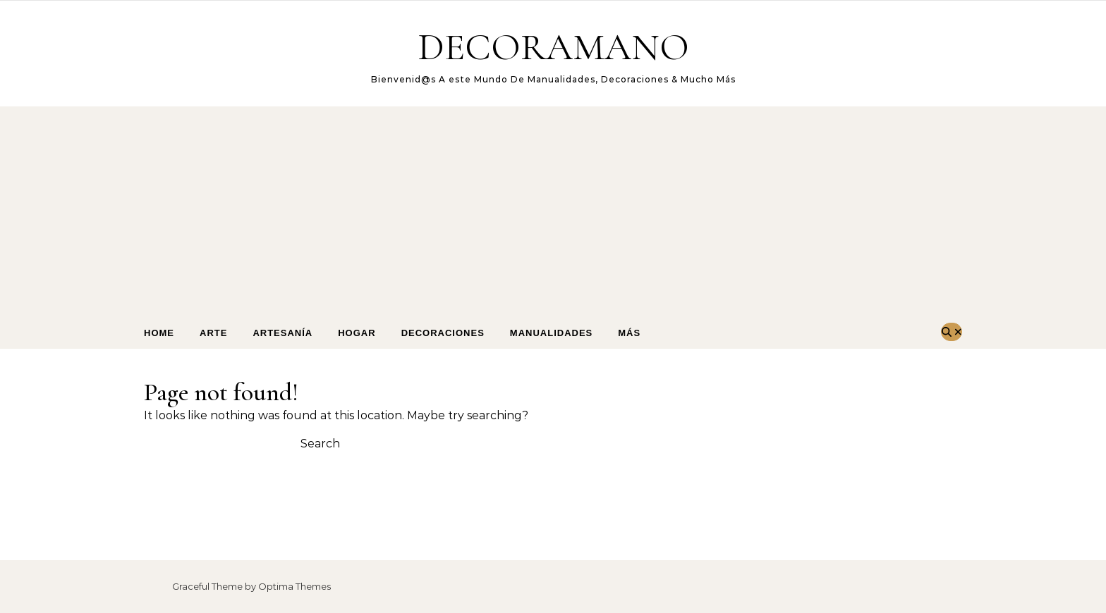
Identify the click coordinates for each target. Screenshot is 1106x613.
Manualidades (551, 333)
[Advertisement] (553, 212)
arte (213, 333)
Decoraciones (443, 333)
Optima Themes (294, 586)
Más (629, 333)
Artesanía (282, 333)
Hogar (356, 333)
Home (159, 333)
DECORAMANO (553, 47)
